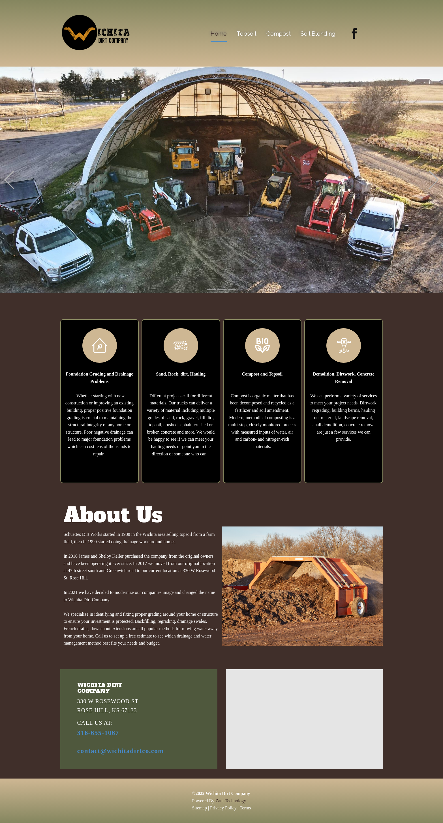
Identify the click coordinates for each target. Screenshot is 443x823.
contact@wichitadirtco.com (120, 750)
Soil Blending (318, 33)
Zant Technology (230, 800)
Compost (278, 33)
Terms (245, 807)
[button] (9, 180)
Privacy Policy (223, 807)
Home (219, 33)
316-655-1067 (98, 732)
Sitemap (199, 807)
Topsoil (246, 33)
